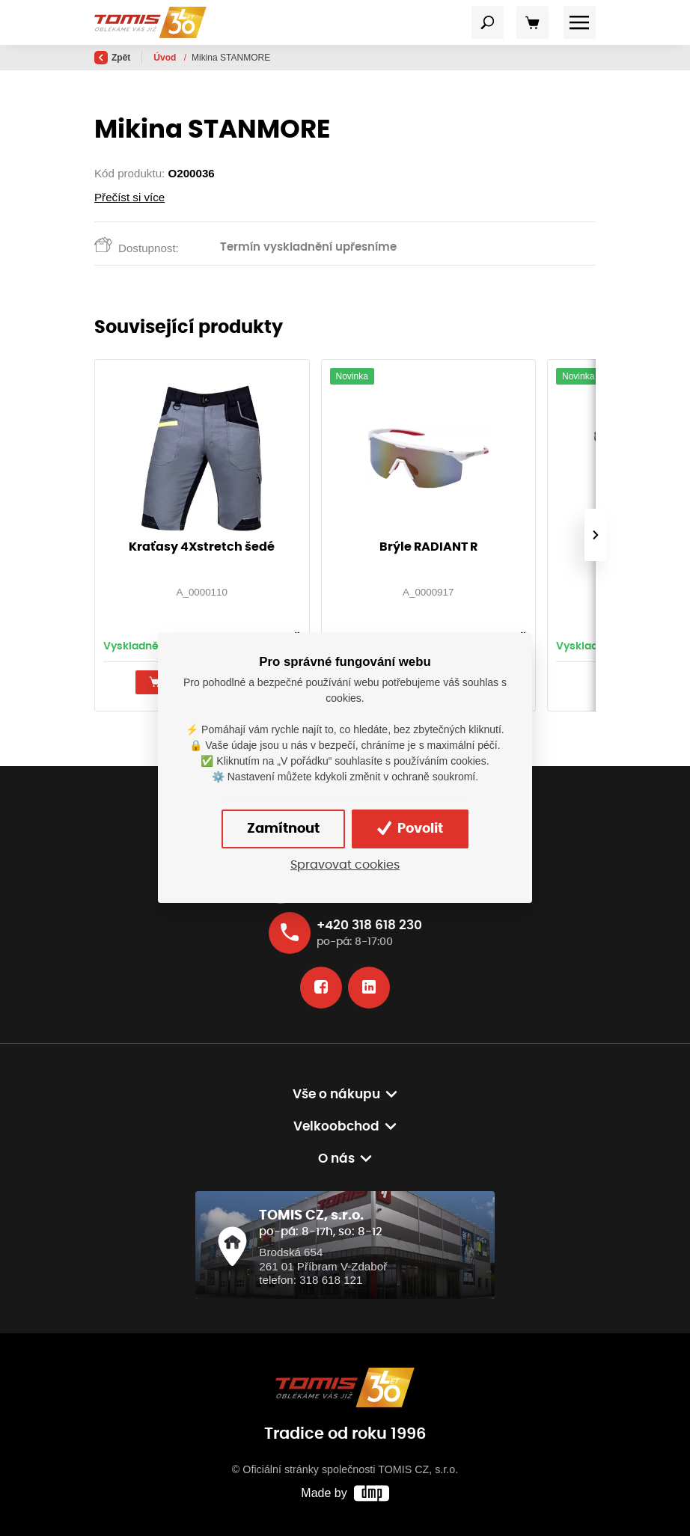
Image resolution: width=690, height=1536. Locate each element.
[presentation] (595, 535)
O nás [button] (336, 1158)
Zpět (112, 57)
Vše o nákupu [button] (336, 1094)
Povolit (410, 828)
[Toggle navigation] (487, 22)
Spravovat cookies (345, 865)
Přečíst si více (129, 197)
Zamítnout (283, 829)
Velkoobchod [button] (336, 1126)
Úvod (165, 57)
